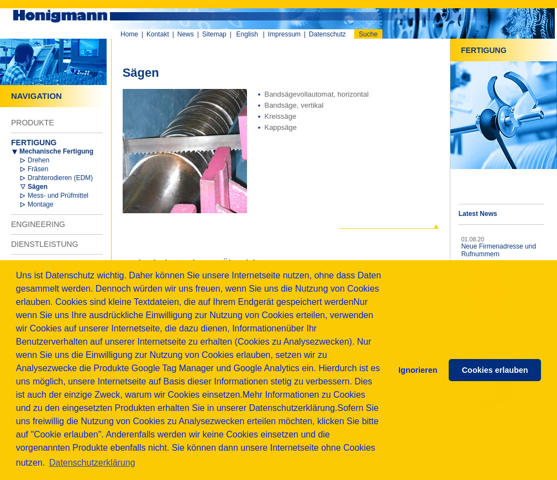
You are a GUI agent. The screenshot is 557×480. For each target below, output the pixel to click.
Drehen (38, 160)
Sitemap (214, 34)
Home (129, 34)
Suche (368, 34)
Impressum (284, 34)
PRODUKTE (32, 122)
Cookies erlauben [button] (495, 370)
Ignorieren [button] (417, 370)
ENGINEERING (38, 224)
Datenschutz (327, 34)
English (247, 34)
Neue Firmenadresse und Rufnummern (498, 250)
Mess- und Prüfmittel (58, 195)
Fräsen (38, 169)
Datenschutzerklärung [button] (92, 462)
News (185, 34)
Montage (41, 204)
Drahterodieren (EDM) (60, 178)
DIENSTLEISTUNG (44, 244)
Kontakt (157, 34)
